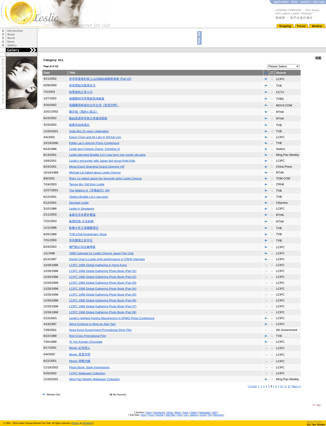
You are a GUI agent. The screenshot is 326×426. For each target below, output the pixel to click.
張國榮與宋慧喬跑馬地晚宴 (86, 98)
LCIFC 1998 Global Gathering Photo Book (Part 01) (102, 271)
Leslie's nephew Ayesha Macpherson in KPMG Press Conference (111, 318)
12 (289, 386)
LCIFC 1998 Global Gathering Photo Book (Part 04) (102, 288)
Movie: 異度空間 (79, 354)
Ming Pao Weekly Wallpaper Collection (94, 379)
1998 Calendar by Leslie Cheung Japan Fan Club (101, 253)
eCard (203, 415)
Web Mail (170, 415)
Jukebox (193, 415)
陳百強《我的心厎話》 (83, 111)
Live (186, 415)
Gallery (194, 412)
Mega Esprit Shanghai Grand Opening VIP (97, 166)
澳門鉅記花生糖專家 (82, 247)
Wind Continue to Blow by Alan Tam (92, 324)
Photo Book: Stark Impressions (89, 367)
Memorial (218, 415)
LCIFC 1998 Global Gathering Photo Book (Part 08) (102, 312)
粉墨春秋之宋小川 (81, 92)
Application (204, 412)
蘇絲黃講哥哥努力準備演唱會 (88, 118)
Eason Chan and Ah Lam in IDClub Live (95, 137)
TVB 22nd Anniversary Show (87, 234)
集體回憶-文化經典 (81, 221)
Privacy (75, 423)
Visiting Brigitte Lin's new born (88, 196)
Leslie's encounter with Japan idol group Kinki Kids (102, 160)
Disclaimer (87, 423)
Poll (210, 415)
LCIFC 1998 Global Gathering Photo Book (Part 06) (102, 300)
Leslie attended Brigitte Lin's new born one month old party (107, 155)
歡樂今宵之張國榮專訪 (83, 228)
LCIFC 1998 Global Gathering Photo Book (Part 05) (102, 294)
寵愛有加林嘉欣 (79, 125)
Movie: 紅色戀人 (79, 348)
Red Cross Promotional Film (87, 336)
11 (285, 386)
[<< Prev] (252, 386)
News (186, 412)
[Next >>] (296, 386)
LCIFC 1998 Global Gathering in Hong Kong (98, 265)
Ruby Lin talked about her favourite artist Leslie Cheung (105, 178)
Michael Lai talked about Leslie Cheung (94, 172)
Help (214, 412)
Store (143, 415)
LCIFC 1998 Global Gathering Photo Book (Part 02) (102, 277)
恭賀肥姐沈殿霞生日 (82, 85)
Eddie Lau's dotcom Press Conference (94, 143)
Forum (151, 415)
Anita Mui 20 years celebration (89, 131)
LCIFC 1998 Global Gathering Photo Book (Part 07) (102, 306)
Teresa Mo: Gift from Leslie (86, 184)
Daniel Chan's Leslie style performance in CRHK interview (107, 259)
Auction (160, 415)
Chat (179, 415)
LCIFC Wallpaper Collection (87, 373)
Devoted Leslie (79, 202)
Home (149, 412)
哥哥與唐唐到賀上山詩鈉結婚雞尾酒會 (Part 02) (100, 79)
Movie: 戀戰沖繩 (79, 361)
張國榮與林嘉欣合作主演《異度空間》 (94, 105)
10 (281, 386)
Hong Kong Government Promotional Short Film (100, 330)
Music (170, 412)
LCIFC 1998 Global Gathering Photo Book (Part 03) (102, 282)
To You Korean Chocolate (85, 341)
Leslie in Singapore (81, 208)
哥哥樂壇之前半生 (81, 240)
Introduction (159, 412)
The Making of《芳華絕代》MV (89, 190)
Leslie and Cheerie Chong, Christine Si (94, 149)
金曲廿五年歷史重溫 (82, 214)
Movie (178, 412)
